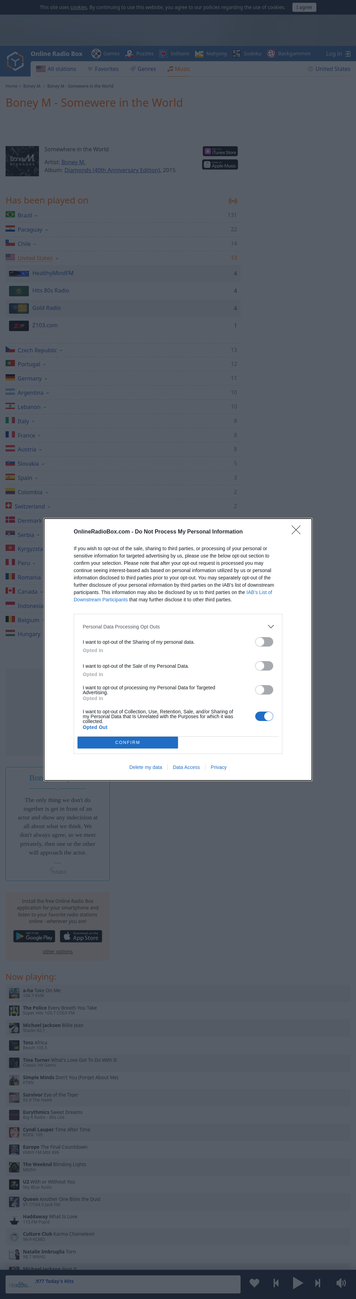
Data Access (186, 767)
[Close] (298, 532)
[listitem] (178, 626)
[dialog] (178, 649)
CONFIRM (128, 742)
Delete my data (145, 767)
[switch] (264, 642)
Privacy (219, 767)
